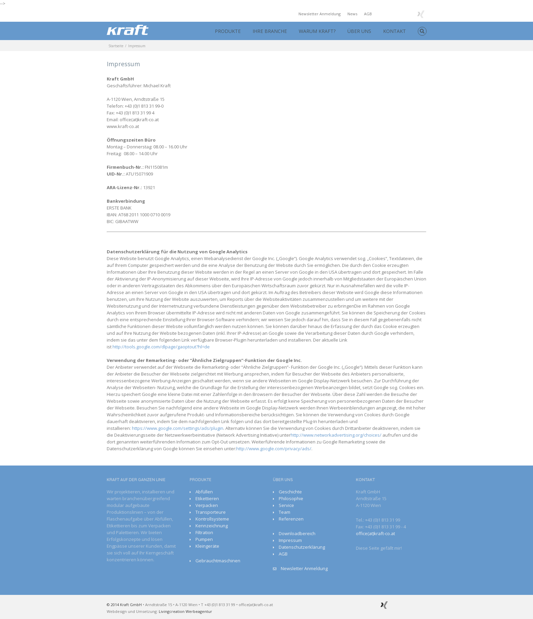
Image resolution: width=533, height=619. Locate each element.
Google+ (406, 14)
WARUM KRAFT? (317, 31)
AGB (368, 13)
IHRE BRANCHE (270, 31)
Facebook (380, 13)
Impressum (290, 540)
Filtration (204, 532)
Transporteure (210, 512)
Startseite (115, 45)
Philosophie (291, 498)
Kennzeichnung (211, 526)
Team (284, 512)
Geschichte (290, 492)
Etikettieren (207, 498)
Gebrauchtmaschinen (217, 561)
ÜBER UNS (359, 31)
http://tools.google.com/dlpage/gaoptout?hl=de (161, 347)
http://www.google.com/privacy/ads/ (273, 448)
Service (286, 505)
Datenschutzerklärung (302, 547)
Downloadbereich (297, 533)
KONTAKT (394, 31)
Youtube (392, 15)
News (352, 13)
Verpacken (206, 505)
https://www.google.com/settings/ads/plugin (177, 428)
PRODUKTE (228, 31)
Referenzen (291, 519)
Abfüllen (204, 492)
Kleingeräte (207, 546)
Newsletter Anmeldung (319, 13)
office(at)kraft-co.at (375, 533)
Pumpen (204, 539)
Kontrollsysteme (212, 519)
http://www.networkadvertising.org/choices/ (336, 435)
